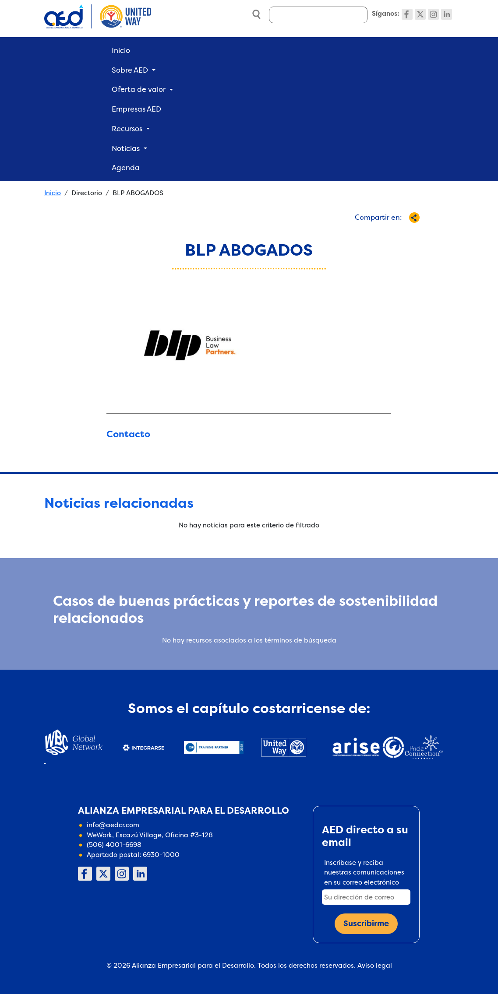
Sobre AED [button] (130, 70)
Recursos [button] (127, 128)
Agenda (126, 167)
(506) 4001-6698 (114, 844)
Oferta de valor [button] (139, 89)
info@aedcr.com (113, 825)
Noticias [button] (126, 148)
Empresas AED (136, 109)
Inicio (121, 50)
